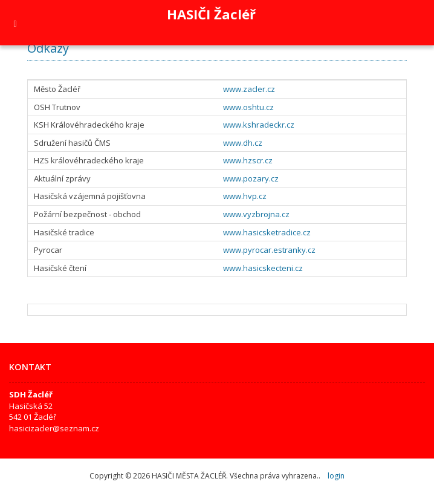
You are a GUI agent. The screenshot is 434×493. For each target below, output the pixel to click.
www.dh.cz (242, 142)
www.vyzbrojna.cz (256, 214)
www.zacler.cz (249, 88)
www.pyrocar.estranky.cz (269, 249)
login (336, 476)
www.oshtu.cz (248, 107)
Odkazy (48, 48)
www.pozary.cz (251, 178)
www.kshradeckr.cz (258, 124)
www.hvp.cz (245, 196)
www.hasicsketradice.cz (267, 232)
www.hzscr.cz (248, 160)
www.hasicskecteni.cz (263, 268)
